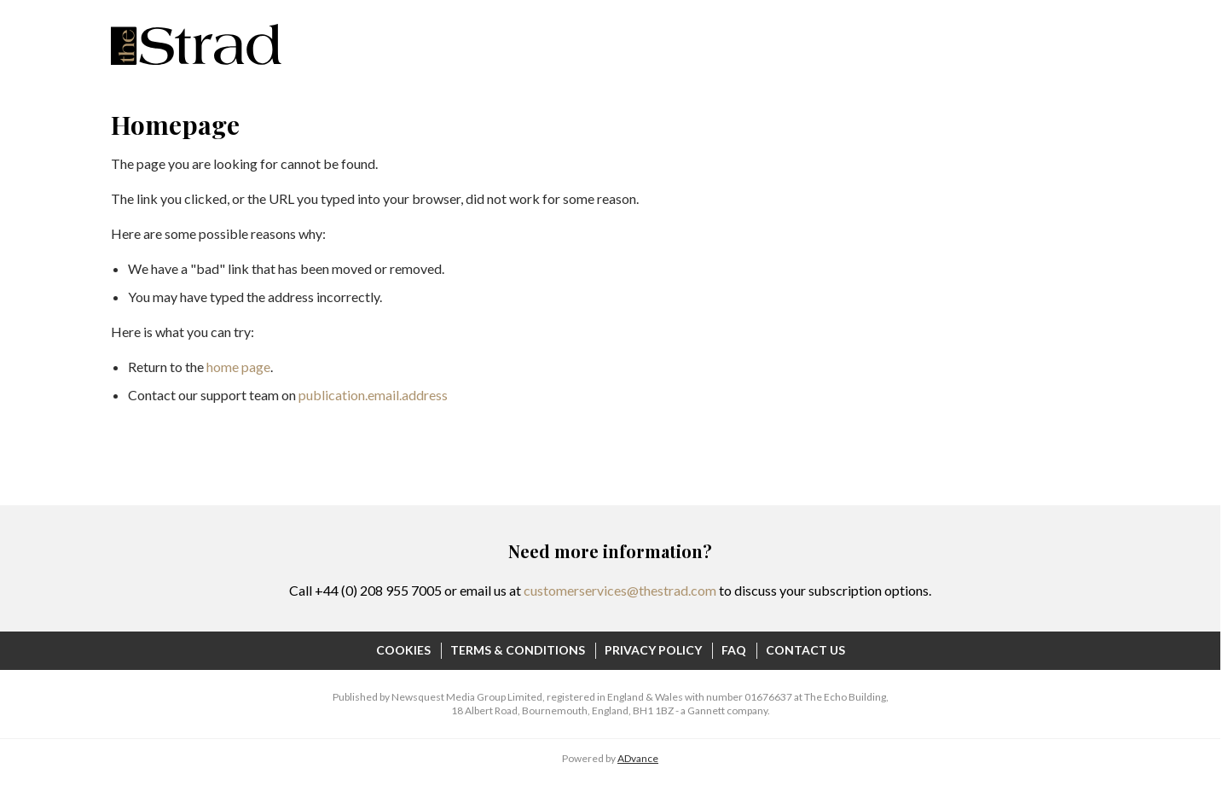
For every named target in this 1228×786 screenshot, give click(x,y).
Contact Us (805, 650)
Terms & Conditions (517, 650)
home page (238, 366)
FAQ (733, 650)
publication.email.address (373, 395)
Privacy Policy (653, 650)
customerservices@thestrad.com (620, 590)
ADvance (637, 758)
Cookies (403, 650)
